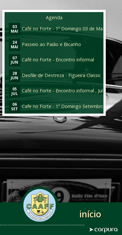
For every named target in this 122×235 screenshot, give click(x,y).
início (90, 214)
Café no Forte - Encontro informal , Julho (58, 90)
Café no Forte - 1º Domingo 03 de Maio (58, 28)
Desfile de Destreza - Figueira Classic (55, 75)
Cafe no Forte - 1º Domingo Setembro (56, 106)
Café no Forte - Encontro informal (51, 59)
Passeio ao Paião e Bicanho (45, 44)
